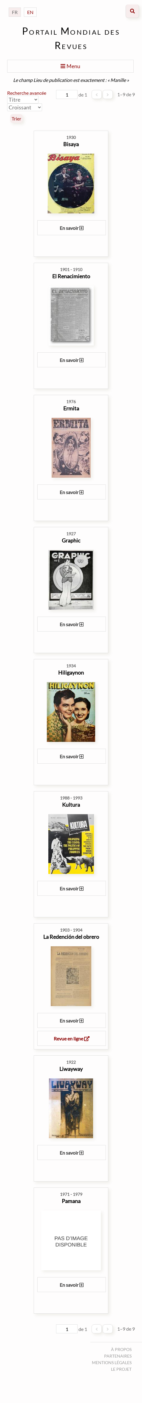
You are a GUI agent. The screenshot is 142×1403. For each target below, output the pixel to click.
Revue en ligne (71, 1038)
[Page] (67, 94)
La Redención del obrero (71, 936)
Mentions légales (112, 1362)
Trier (16, 118)
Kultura (71, 804)
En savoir (72, 228)
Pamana (71, 1201)
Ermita (71, 408)
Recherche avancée (26, 93)
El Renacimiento (71, 276)
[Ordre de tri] (24, 107)
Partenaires (118, 1355)
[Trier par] (22, 99)
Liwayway (71, 1069)
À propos (121, 1349)
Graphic (71, 540)
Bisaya (71, 144)
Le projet (121, 1369)
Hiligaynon (71, 672)
